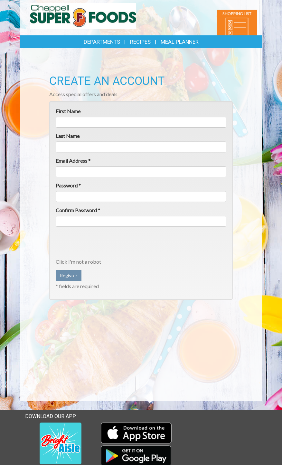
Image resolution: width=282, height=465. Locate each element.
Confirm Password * (78, 210)
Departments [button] (102, 42)
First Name (68, 111)
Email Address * (73, 161)
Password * (68, 185)
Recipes (140, 42)
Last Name (68, 136)
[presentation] (105, 244)
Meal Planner (180, 42)
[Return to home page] (83, 15)
